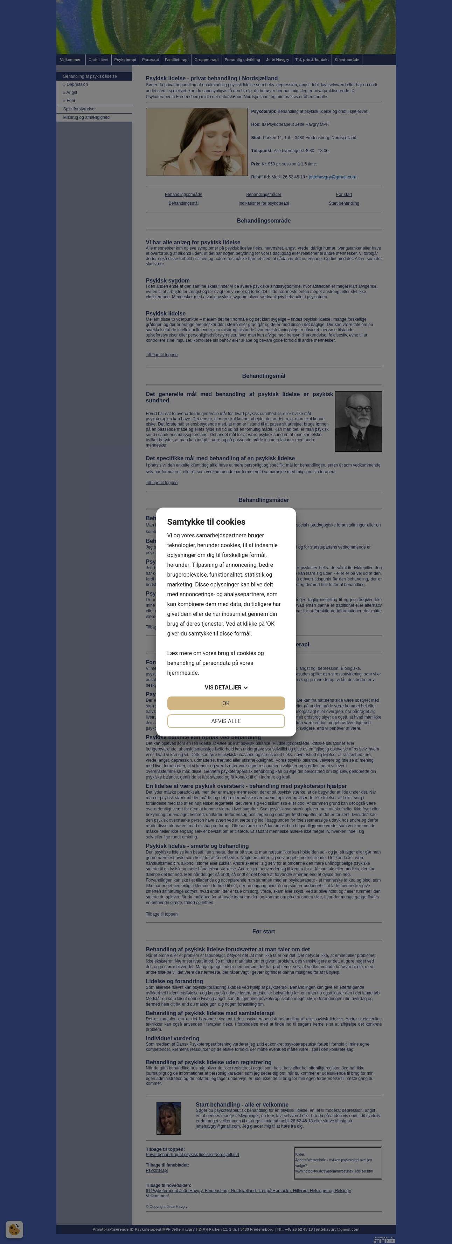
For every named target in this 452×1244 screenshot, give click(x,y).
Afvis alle (226, 721)
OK (226, 703)
